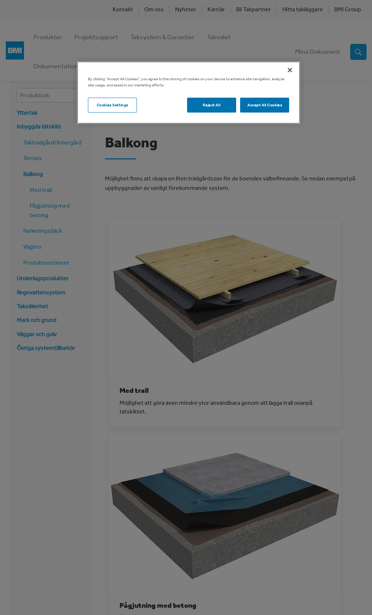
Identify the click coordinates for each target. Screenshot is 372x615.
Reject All (211, 104)
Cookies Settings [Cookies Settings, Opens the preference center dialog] (112, 104)
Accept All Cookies (264, 104)
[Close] (290, 70)
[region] (188, 92)
